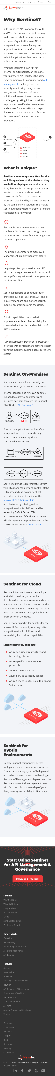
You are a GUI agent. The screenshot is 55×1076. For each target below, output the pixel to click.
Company (20, 2)
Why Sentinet (9, 899)
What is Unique (10, 904)
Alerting (7, 1005)
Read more (35, 524)
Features (7, 963)
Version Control (10, 997)
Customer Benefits (12, 925)
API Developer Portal (13, 950)
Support (41, 2)
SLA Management (12, 1001)
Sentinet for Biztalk (12, 920)
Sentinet (7, 895)
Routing (7, 984)
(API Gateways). (25, 405)
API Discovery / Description (16, 989)
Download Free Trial (27, 879)
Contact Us (8, 1052)
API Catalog (8, 955)
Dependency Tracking (13, 993)
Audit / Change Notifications (17, 1010)
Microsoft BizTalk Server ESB (18, 500)
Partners (31, 2)
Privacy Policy (9, 1065)
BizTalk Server (10, 912)
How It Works (10, 934)
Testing (6, 1014)
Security (7, 968)
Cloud (6, 916)
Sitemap (7, 1048)
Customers (8, 1027)
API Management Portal (14, 946)
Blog (50, 2)
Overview (8, 938)
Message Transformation (15, 980)
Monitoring (8, 972)
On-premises (9, 908)
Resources (8, 1044)
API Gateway (9, 942)
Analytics (7, 976)
